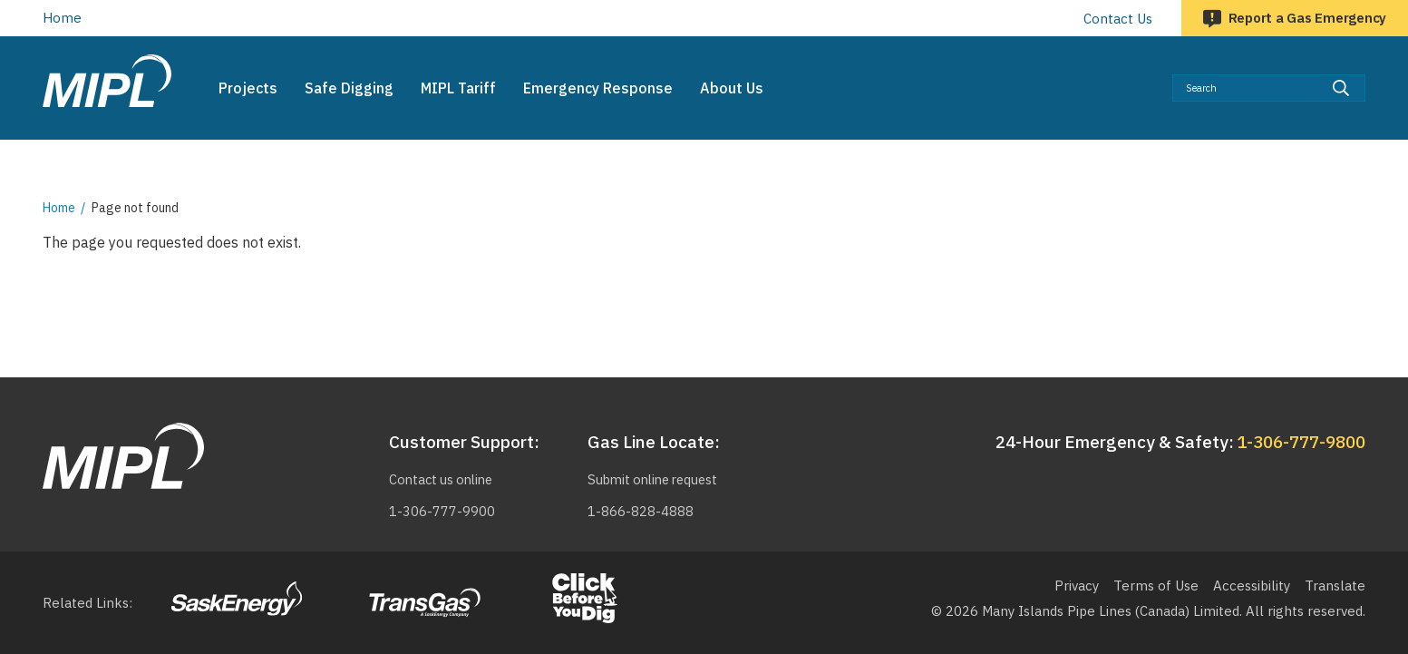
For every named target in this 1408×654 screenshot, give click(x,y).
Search (1365, 73)
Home (62, 17)
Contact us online (440, 479)
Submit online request (653, 479)
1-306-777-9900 (438, 511)
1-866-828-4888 (637, 511)
